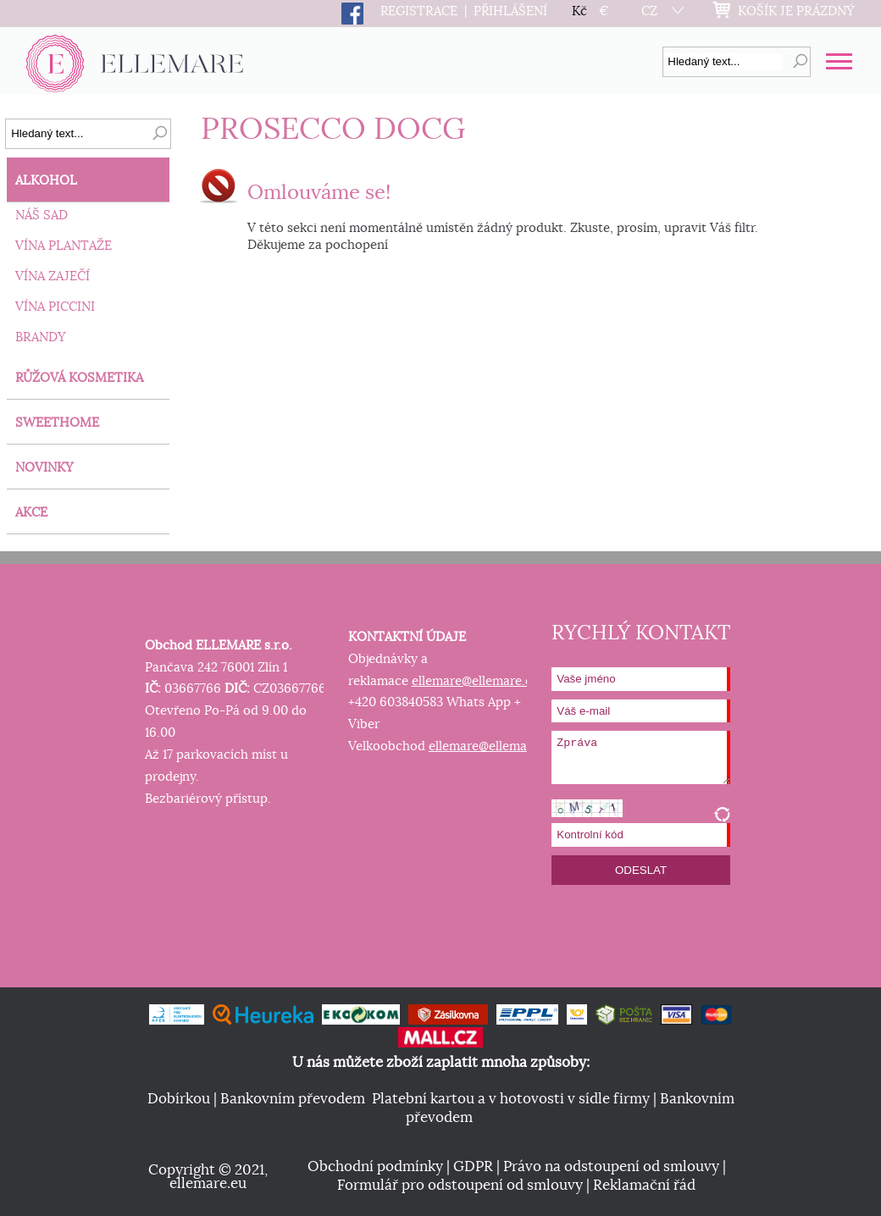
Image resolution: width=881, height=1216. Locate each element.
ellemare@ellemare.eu (476, 681)
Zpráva (640, 757)
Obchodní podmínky (375, 1167)
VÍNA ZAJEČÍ (52, 276)
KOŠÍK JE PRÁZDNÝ (796, 11)
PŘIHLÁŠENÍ (510, 11)
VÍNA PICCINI (55, 307)
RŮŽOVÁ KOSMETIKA (79, 378)
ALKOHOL (46, 180)
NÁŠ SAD (41, 215)
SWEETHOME (57, 423)
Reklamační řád (644, 1185)
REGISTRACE (418, 11)
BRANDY (40, 337)
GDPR (473, 1167)
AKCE (31, 512)
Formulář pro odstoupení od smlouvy (460, 1185)
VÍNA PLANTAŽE (63, 246)
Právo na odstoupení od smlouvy (611, 1167)
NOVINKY (44, 468)
